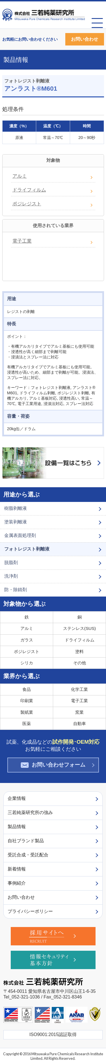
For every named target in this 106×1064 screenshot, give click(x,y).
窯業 (79, 712)
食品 (26, 689)
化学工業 (79, 689)
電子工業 (22, 241)
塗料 (79, 651)
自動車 (79, 723)
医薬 (26, 723)
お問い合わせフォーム (53, 765)
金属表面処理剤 (20, 535)
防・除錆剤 (15, 589)
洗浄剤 (11, 576)
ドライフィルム (29, 190)
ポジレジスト (26, 203)
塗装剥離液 (15, 521)
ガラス (26, 639)
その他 (79, 662)
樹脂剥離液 (15, 508)
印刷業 (26, 700)
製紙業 (26, 712)
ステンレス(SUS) (79, 628)
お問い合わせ (84, 39)
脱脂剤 (11, 562)
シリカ (26, 662)
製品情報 (15, 59)
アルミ (19, 176)
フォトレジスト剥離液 (26, 549)
